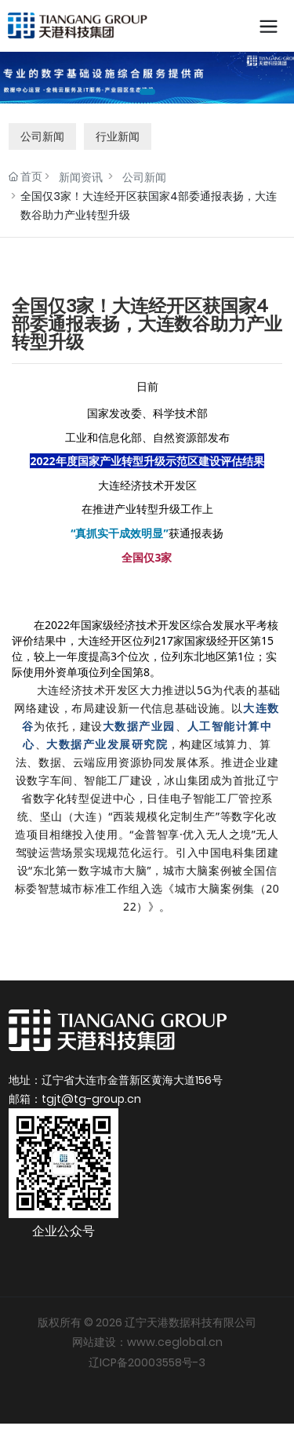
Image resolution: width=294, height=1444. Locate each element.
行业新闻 (118, 133)
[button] (147, 88)
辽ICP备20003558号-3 (147, 1359)
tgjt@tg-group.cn (91, 1096)
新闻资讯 (81, 174)
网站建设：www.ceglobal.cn (147, 1340)
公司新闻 (42, 133)
